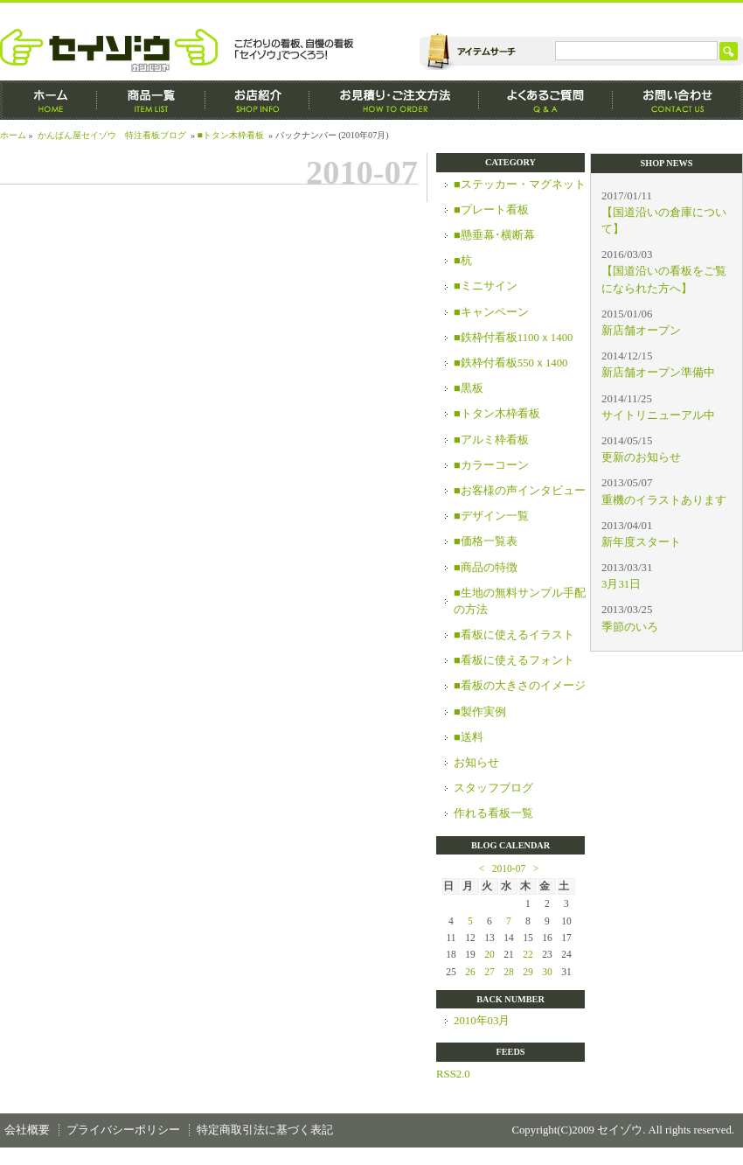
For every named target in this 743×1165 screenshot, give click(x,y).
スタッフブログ (493, 788)
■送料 (468, 737)
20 (489, 954)
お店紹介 (257, 100)
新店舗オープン (641, 330)
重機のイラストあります (663, 500)
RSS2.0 (453, 1074)
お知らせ (476, 763)
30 (547, 971)
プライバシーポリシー (123, 1130)
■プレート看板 (491, 210)
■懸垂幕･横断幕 (494, 235)
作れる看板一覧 (493, 813)
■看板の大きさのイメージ (520, 686)
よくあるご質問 (546, 100)
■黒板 (468, 388)
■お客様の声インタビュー (520, 491)
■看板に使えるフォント (514, 660)
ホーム (48, 100)
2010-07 (508, 868)
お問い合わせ (678, 100)
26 (470, 971)
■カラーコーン (491, 465)
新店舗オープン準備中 (658, 372)
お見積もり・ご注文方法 (394, 100)
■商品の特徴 (485, 568)
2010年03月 (482, 1021)
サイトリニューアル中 (658, 415)
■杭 (463, 261)
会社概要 (27, 1130)
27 (489, 971)
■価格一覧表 (485, 541)
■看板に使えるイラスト (514, 635)
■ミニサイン (485, 286)
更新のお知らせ (641, 457)
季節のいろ (629, 627)
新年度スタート (641, 542)
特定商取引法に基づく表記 (265, 1130)
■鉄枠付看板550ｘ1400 (511, 363)
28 (508, 971)
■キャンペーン (491, 312)
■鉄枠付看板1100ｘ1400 (513, 337)
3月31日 (621, 584)
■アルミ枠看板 (491, 440)
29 (528, 971)
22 (528, 954)
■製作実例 (480, 712)
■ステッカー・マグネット (520, 184)
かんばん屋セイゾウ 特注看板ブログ (112, 135)
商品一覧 (151, 100)
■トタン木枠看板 (231, 135)
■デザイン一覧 (491, 516)
